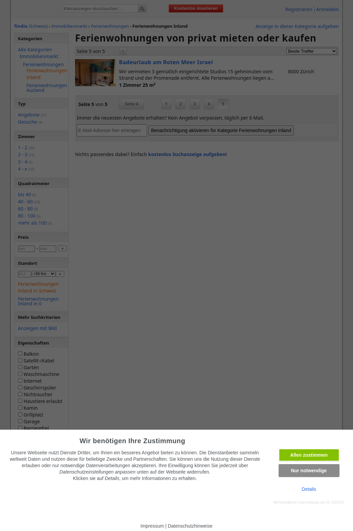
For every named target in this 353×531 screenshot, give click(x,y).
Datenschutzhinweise (190, 526)
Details (309, 489)
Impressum (152, 526)
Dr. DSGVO (335, 502)
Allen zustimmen (309, 455)
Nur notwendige (309, 470)
